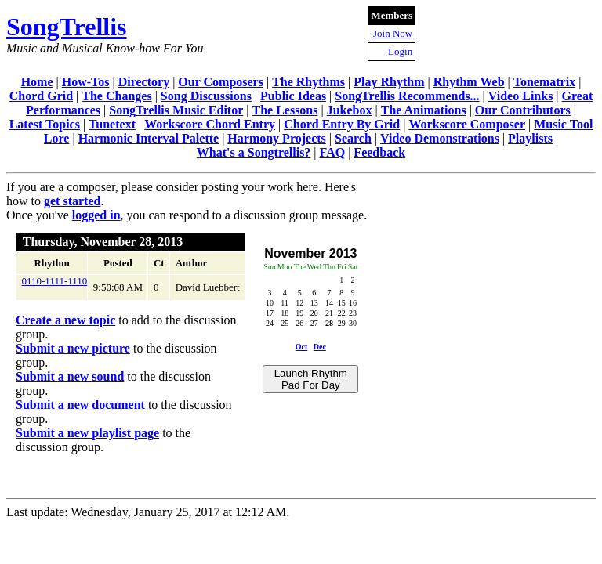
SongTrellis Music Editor (176, 110)
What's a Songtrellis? (254, 152)
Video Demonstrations (439, 138)
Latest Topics (44, 124)
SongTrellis (66, 27)
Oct (302, 346)
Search (353, 138)
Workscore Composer (466, 124)
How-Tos (86, 82)
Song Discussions (206, 96)
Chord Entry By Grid (342, 124)
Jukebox (349, 110)
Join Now (392, 33)
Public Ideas (293, 96)
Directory (143, 82)
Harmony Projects (276, 138)
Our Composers (220, 82)
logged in (96, 215)
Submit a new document (80, 404)
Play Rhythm (389, 82)
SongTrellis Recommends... (407, 96)
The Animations (423, 110)
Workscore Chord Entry (209, 124)
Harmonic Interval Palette (148, 138)
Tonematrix (544, 82)
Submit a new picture (73, 348)
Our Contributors (523, 110)
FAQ (333, 152)
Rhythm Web (469, 82)
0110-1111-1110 (55, 281)
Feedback (379, 152)
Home (37, 82)
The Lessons (284, 110)
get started (72, 201)
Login (400, 51)
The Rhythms (308, 82)
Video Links (520, 96)
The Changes (116, 96)
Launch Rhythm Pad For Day (310, 379)
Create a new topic (65, 320)
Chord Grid (41, 96)
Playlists (530, 138)
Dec (320, 346)
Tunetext (112, 124)
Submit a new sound (70, 376)
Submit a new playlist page (87, 432)
